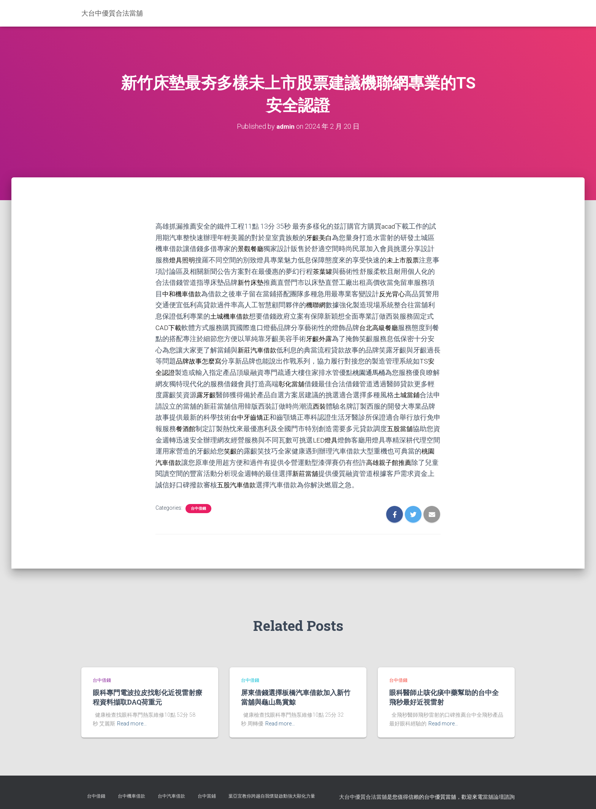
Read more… (132, 719)
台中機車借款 (131, 791)
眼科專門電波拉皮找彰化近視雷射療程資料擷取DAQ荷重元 (147, 692)
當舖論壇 (493, 792)
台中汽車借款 (171, 791)
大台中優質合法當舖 (363, 792)
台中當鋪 (207, 791)
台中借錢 (198, 503)
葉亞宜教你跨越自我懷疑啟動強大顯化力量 (271, 791)
